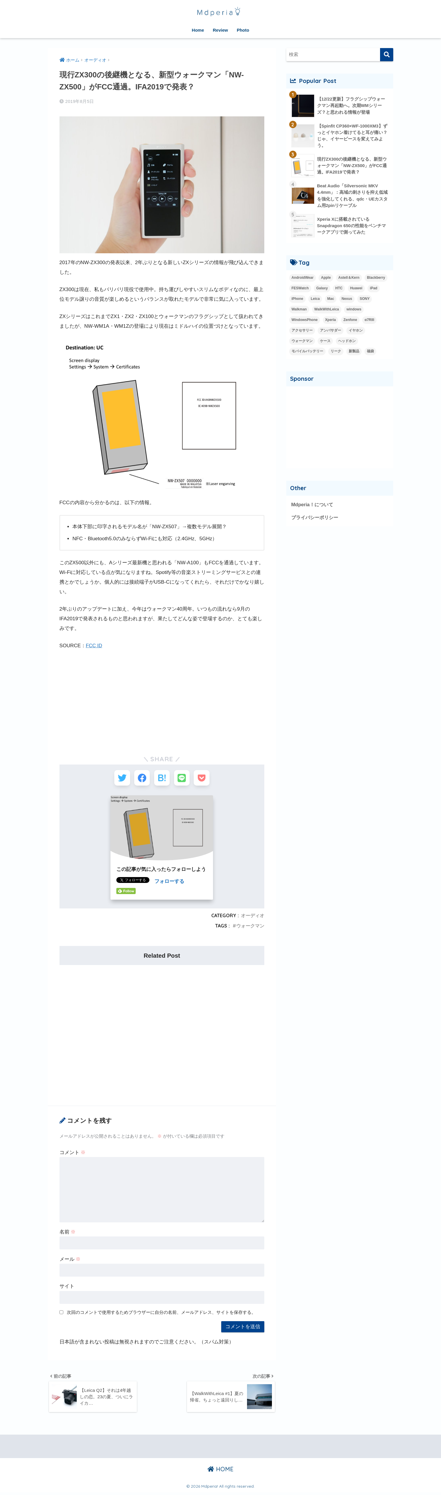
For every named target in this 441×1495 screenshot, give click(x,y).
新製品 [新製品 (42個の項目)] (354, 352)
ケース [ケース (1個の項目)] (325, 342)
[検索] (386, 54)
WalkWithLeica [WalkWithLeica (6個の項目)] (326, 310)
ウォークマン (250, 927)
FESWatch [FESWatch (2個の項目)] (300, 289)
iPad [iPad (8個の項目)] (373, 289)
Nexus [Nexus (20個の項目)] (347, 300)
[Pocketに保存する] (205, 778)
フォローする (169, 883)
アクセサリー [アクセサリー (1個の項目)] (302, 331)
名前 (67, 1233)
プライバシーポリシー (316, 518)
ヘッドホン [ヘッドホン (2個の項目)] (347, 342)
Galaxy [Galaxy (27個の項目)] (322, 289)
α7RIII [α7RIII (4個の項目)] (369, 321)
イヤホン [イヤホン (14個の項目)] (356, 331)
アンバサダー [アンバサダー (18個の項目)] (330, 331)
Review (220, 30)
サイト (66, 1287)
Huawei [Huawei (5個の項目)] (356, 289)
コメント (72, 1154)
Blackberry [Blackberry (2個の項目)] (376, 278)
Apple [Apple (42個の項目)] (326, 278)
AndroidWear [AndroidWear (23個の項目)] (303, 278)
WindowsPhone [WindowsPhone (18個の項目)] (305, 321)
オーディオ (252, 917)
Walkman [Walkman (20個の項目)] (299, 310)
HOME (220, 1471)
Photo (243, 30)
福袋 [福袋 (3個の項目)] (370, 352)
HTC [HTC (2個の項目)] (339, 289)
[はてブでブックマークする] (162, 778)
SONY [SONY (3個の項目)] (365, 300)
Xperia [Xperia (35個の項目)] (330, 321)
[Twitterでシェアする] (118, 778)
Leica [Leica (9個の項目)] (315, 300)
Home (198, 30)
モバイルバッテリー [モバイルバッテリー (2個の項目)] (307, 352)
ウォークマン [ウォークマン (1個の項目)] (302, 342)
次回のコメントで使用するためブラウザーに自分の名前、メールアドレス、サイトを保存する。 (161, 1313)
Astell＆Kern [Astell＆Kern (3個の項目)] (349, 278)
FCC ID (94, 645)
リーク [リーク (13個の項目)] (336, 352)
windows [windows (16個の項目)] (353, 310)
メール (70, 1260)
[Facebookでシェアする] (140, 778)
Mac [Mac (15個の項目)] (330, 300)
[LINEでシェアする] (184, 778)
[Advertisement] (162, 699)
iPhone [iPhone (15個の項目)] (297, 300)
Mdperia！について (313, 505)
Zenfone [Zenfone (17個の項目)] (350, 321)
